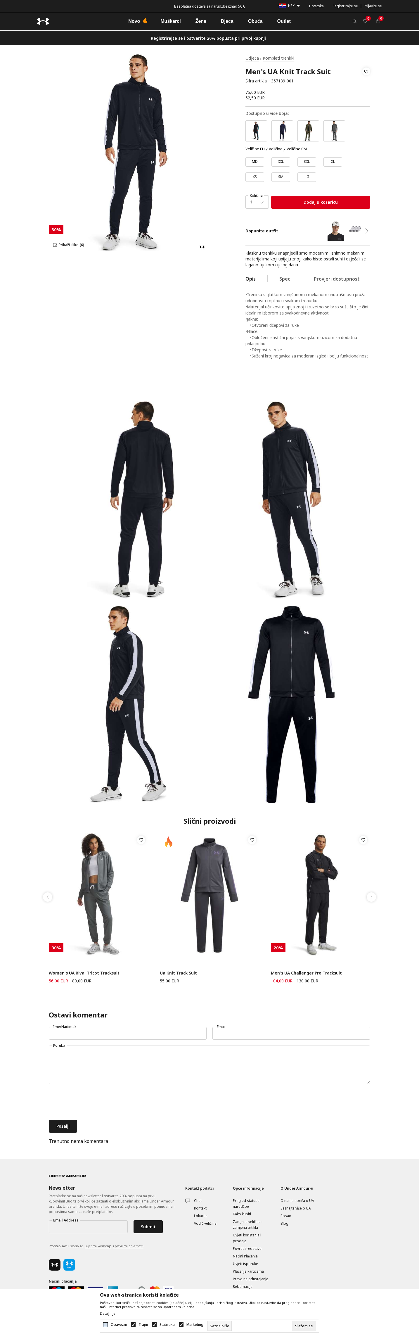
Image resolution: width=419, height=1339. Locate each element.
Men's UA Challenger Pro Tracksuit (306, 973)
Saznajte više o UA (296, 1208)
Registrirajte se (345, 6)
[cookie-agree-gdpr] (304, 1326)
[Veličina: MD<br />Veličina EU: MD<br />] (254, 162)
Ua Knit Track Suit (178, 973)
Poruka (59, 1045)
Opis (250, 279)
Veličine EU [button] (255, 149)
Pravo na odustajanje (250, 1278)
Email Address (66, 1220)
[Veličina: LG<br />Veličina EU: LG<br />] (306, 177)
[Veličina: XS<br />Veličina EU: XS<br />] (254, 177)
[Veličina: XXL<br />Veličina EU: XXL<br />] (280, 162)
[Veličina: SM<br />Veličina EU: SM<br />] (280, 177)
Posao (286, 1215)
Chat (198, 1200)
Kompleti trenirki (278, 58)
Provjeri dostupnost (337, 279)
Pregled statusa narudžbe (246, 1203)
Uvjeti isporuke (245, 1263)
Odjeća (252, 58)
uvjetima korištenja (98, 1246)
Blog (284, 1223)
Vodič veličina (205, 1223)
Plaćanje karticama (248, 1271)
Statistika (167, 1324)
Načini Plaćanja (245, 1256)
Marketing (194, 1324)
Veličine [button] (276, 149)
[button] (366, 76)
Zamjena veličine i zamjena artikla (247, 1224)
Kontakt (200, 1208)
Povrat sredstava (247, 1248)
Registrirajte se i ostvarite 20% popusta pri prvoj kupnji (208, 38)
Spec (284, 279)
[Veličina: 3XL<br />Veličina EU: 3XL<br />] (306, 162)
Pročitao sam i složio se (96, 1246)
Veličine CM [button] (297, 149)
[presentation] (93, 1102)
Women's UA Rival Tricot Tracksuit (84, 973)
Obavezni (119, 1324)
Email (221, 1026)
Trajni (143, 1324)
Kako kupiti (242, 1214)
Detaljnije (107, 1313)
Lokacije (200, 1215)
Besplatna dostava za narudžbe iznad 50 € (209, 6)
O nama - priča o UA (297, 1200)
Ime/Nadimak (65, 1026)
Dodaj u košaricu (321, 202)
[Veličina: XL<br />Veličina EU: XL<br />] (332, 162)
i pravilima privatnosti (128, 1246)
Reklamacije (242, 1286)
